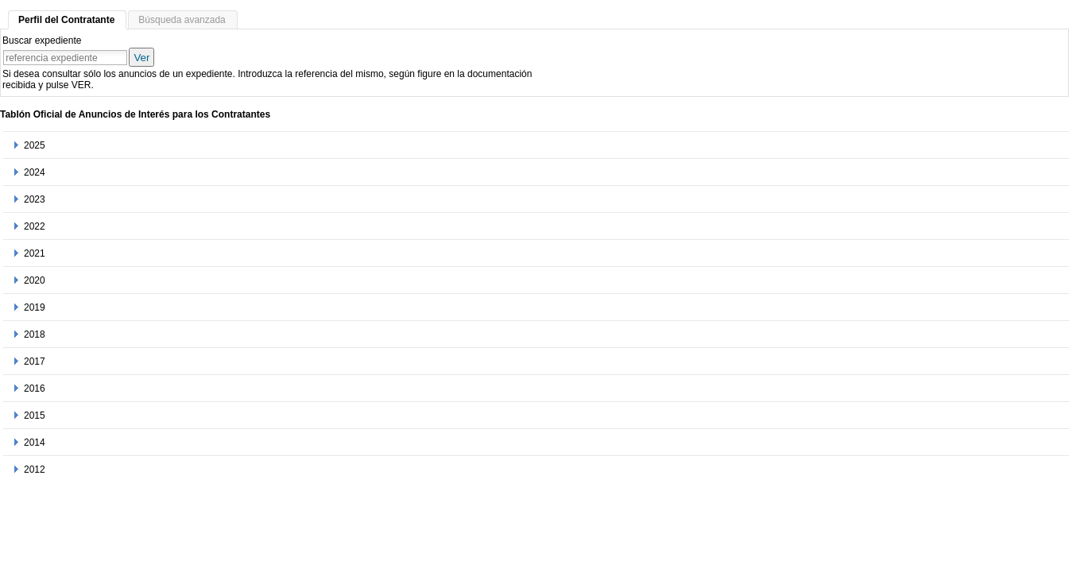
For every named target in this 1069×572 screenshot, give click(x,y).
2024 (34, 172)
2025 (34, 145)
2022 (34, 226)
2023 (34, 199)
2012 (34, 469)
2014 (34, 442)
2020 (34, 280)
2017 (34, 361)
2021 (34, 253)
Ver (141, 58)
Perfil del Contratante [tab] (66, 19)
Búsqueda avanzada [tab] (181, 19)
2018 (34, 334)
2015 (34, 415)
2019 (34, 307)
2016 (34, 388)
